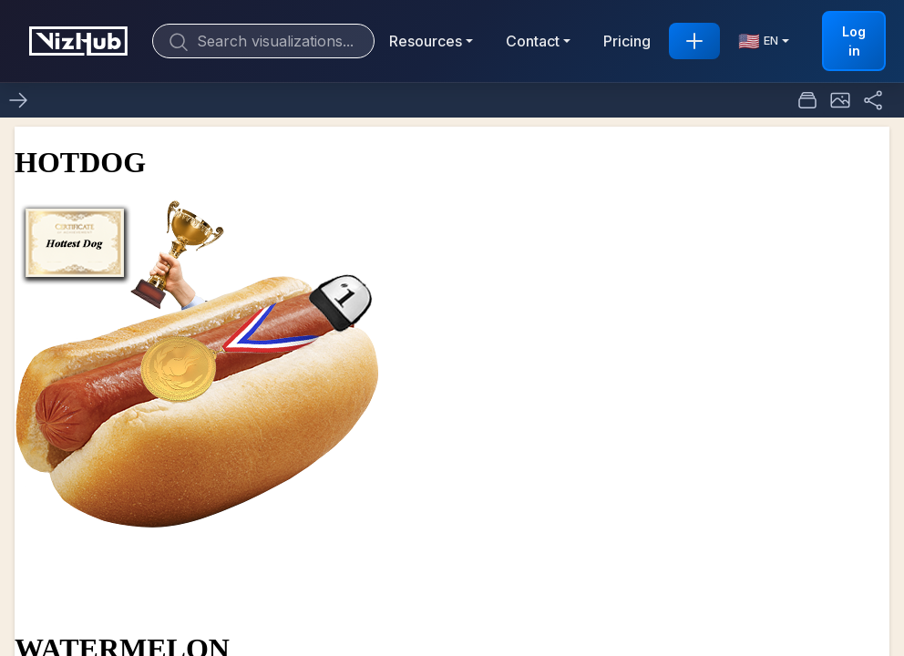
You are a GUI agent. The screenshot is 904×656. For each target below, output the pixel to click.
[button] (840, 100)
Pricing (627, 41)
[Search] (263, 41)
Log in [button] (854, 41)
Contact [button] (533, 41)
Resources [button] (425, 41)
